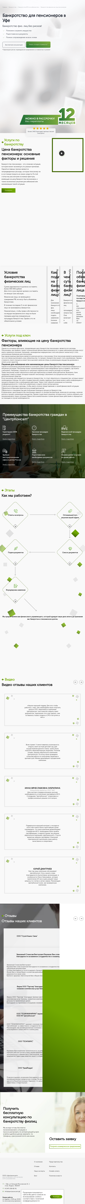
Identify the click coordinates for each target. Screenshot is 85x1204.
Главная (4, 7)
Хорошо (56, 1197)
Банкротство (13, 7)
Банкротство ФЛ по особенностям (28, 7)
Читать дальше (12, 1089)
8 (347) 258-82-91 (11, 1188)
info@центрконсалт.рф (12, 1191)
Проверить (8, 190)
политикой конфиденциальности (33, 1200)
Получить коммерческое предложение (65, 1146)
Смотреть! (40, 133)
